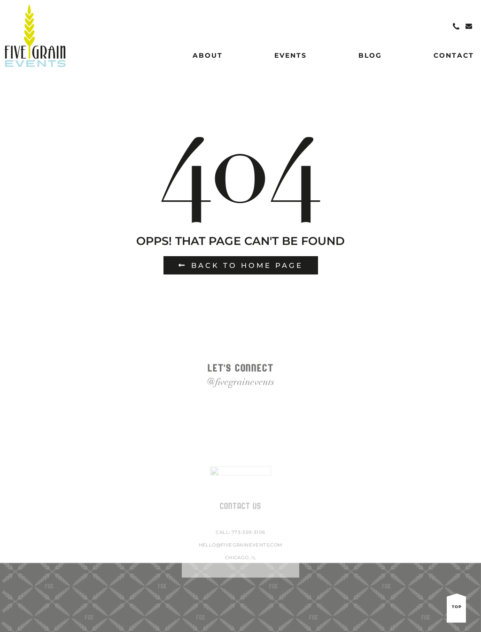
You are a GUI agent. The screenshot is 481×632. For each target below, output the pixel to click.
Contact (454, 55)
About (208, 55)
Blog (370, 55)
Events (290, 55)
